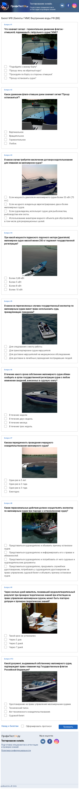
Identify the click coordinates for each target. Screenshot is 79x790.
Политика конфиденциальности (16, 750)
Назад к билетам (9, 726)
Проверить (68, 727)
